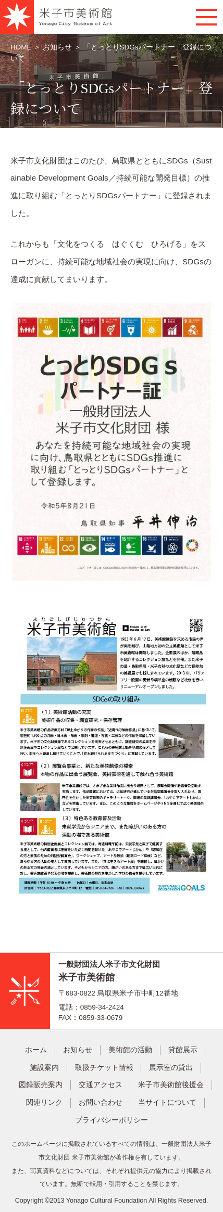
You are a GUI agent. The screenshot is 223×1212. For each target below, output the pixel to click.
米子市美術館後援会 (171, 1085)
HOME (21, 47)
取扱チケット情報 (104, 1067)
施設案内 (44, 1067)
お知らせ (57, 47)
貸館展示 (182, 1050)
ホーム (36, 1050)
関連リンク (44, 1102)
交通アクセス (100, 1085)
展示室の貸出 (171, 1067)
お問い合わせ (100, 1102)
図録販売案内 (41, 1085)
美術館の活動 (130, 1050)
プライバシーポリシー (111, 1120)
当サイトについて (167, 1102)
